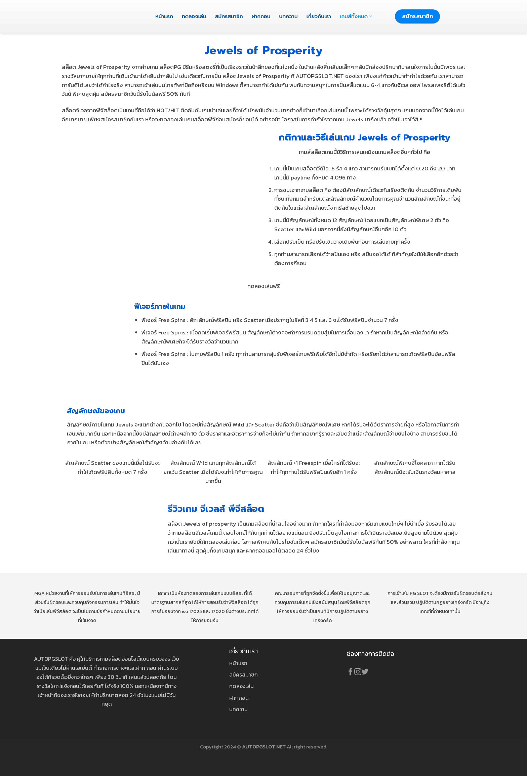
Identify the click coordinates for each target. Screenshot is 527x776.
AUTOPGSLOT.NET (264, 746)
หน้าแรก (164, 16)
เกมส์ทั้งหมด (356, 16)
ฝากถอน (260, 16)
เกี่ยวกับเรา (319, 16)
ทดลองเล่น (194, 16)
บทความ (288, 16)
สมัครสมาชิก (229, 16)
